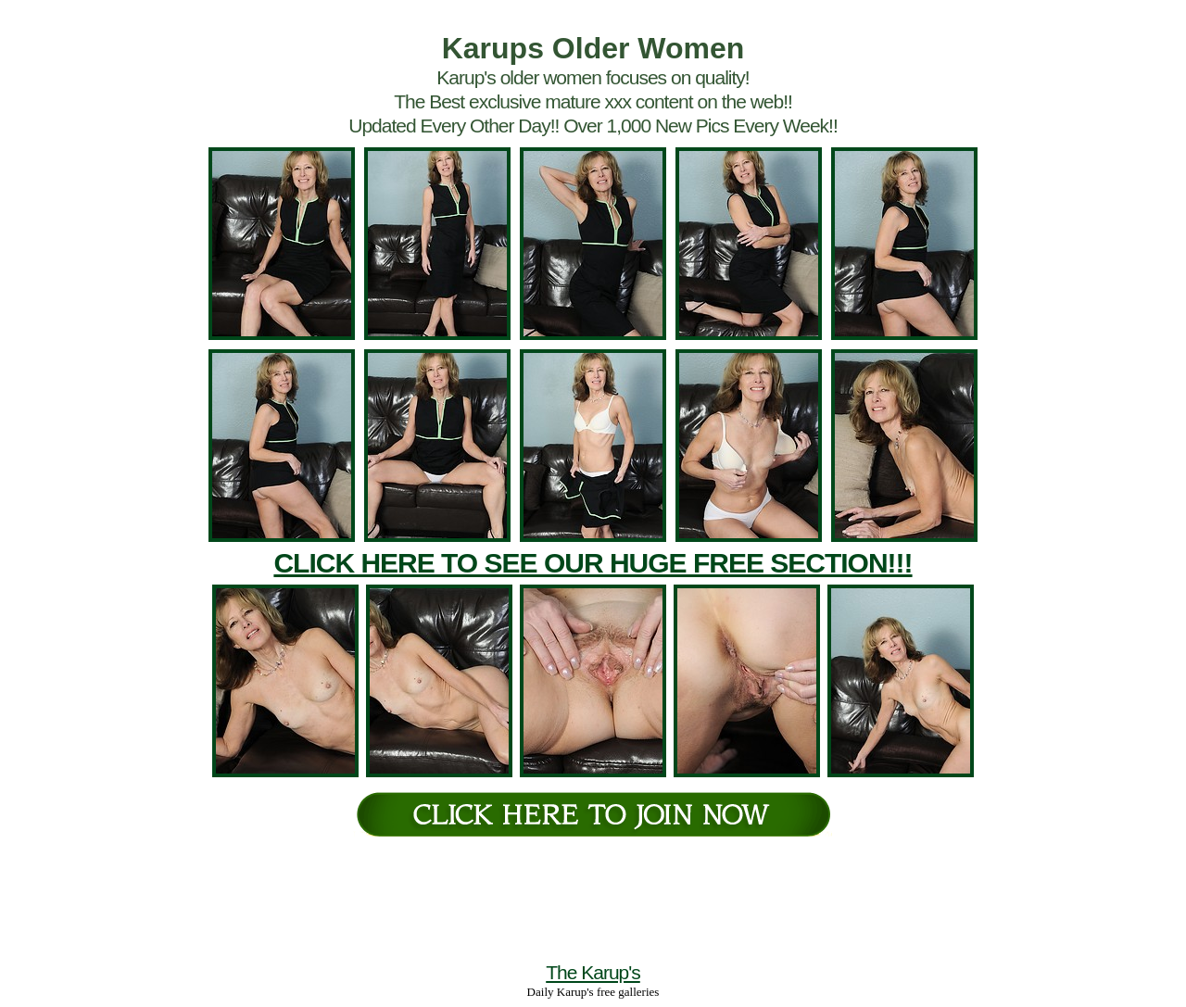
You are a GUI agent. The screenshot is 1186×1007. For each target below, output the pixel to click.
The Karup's (593, 972)
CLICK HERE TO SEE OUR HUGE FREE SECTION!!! (592, 563)
